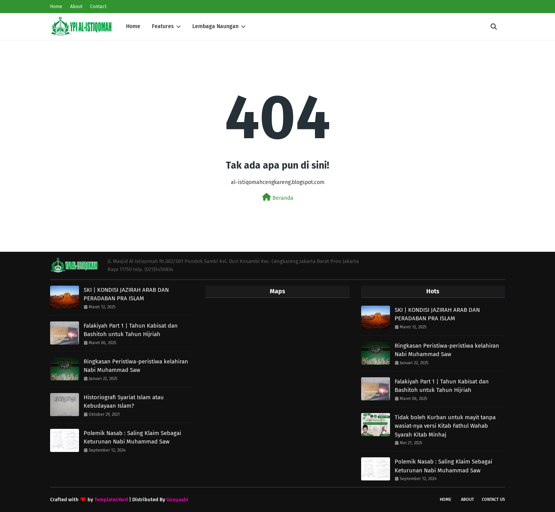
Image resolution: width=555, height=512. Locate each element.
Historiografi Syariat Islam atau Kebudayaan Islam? (124, 402)
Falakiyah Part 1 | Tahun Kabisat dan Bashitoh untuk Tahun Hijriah (131, 330)
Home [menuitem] (133, 26)
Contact (98, 6)
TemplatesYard (111, 499)
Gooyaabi (177, 499)
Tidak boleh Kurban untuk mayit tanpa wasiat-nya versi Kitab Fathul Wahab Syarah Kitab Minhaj (445, 426)
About (76, 6)
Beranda (277, 197)
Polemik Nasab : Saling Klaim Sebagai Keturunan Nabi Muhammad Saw (132, 437)
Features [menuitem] (163, 26)
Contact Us (493, 499)
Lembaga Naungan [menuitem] (215, 26)
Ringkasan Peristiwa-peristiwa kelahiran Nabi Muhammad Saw (136, 366)
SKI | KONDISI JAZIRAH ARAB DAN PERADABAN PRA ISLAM (126, 294)
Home (56, 6)
